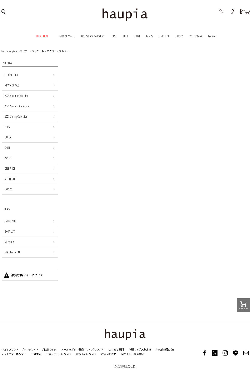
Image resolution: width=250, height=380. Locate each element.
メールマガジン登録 (72, 349)
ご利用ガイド (48, 349)
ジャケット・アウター (44, 51)
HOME (3, 51)
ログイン (126, 354)
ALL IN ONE (10, 179)
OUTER (125, 36)
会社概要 (36, 354)
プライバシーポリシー (13, 354)
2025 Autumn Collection (92, 36)
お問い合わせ (108, 354)
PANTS (149, 36)
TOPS (112, 36)
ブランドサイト (30, 349)
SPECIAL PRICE (11, 75)
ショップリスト (10, 349)
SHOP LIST (10, 231)
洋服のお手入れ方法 (140, 349)
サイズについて (95, 349)
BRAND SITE (10, 221)
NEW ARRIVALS (66, 36)
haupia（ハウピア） (19, 51)
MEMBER (9, 242)
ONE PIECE (164, 36)
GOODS (179, 36)
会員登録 (139, 354)
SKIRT (137, 36)
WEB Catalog (196, 36)
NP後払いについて (86, 354)
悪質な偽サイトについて (27, 275)
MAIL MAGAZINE (13, 252)
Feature (211, 36)
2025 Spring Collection (16, 116)
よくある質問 (116, 349)
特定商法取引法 (165, 349)
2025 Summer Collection (17, 106)
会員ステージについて (58, 354)
